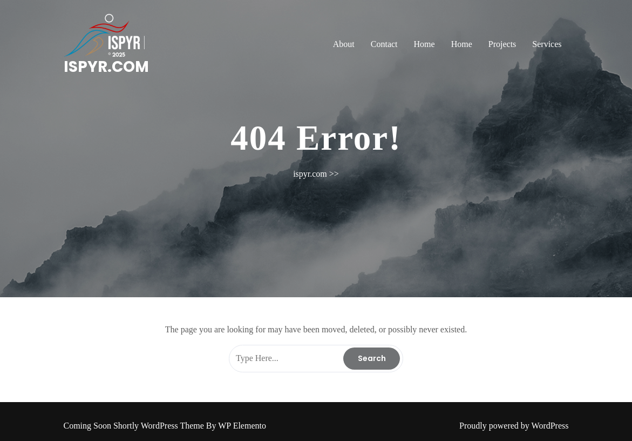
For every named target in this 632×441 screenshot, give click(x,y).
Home (424, 44)
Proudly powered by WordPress (513, 425)
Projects (502, 44)
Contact (384, 44)
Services (546, 44)
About (344, 44)
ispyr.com (106, 66)
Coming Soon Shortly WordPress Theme (135, 425)
